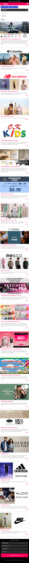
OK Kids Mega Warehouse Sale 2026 (9, 140)
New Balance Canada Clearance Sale (9, 91)
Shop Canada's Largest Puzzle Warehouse (11, 375)
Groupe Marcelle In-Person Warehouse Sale (11, 348)
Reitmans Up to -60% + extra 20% (8, 220)
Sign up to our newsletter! (14, 1)
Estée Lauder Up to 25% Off (7, 116)
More (27, 45)
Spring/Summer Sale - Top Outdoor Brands (11, 39)
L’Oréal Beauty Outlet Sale (7, 401)
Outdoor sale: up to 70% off (7, 193)
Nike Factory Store (5, 530)
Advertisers (4, 548)
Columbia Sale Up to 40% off (7, 66)
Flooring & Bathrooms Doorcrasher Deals (10, 166)
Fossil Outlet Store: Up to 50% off (8, 245)
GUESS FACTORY (5, 453)
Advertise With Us (14, 555)
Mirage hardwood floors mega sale (9, 427)
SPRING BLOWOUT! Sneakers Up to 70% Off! (11, 295)
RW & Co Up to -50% (5, 270)
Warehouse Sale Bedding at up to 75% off (10, 321)
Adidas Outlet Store (5, 479)
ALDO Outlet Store (5, 505)
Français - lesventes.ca (14, 540)
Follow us (4, 551)
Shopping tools (5, 545)
